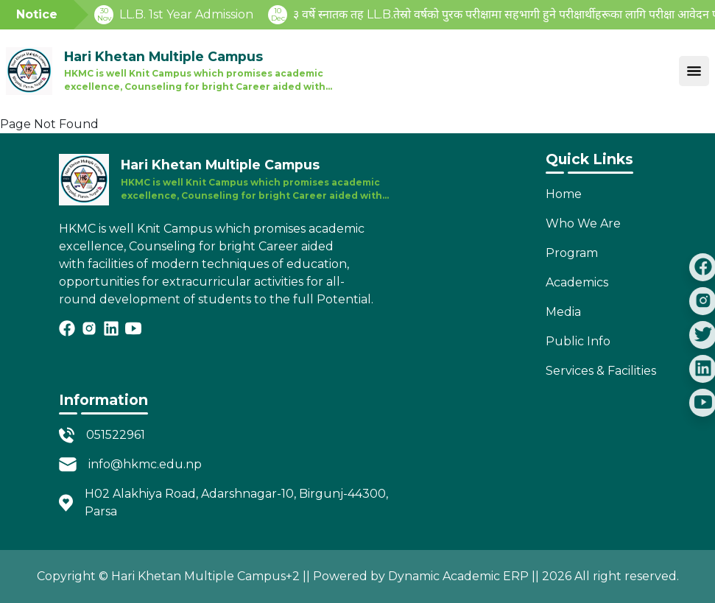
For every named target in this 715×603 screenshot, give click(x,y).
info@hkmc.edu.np (145, 464)
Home (564, 194)
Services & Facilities (601, 371)
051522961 (115, 435)
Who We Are (583, 223)
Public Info (578, 341)
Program (572, 253)
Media (563, 312)
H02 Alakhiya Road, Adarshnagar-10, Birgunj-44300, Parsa (236, 502)
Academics (577, 282)
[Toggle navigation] (694, 71)
